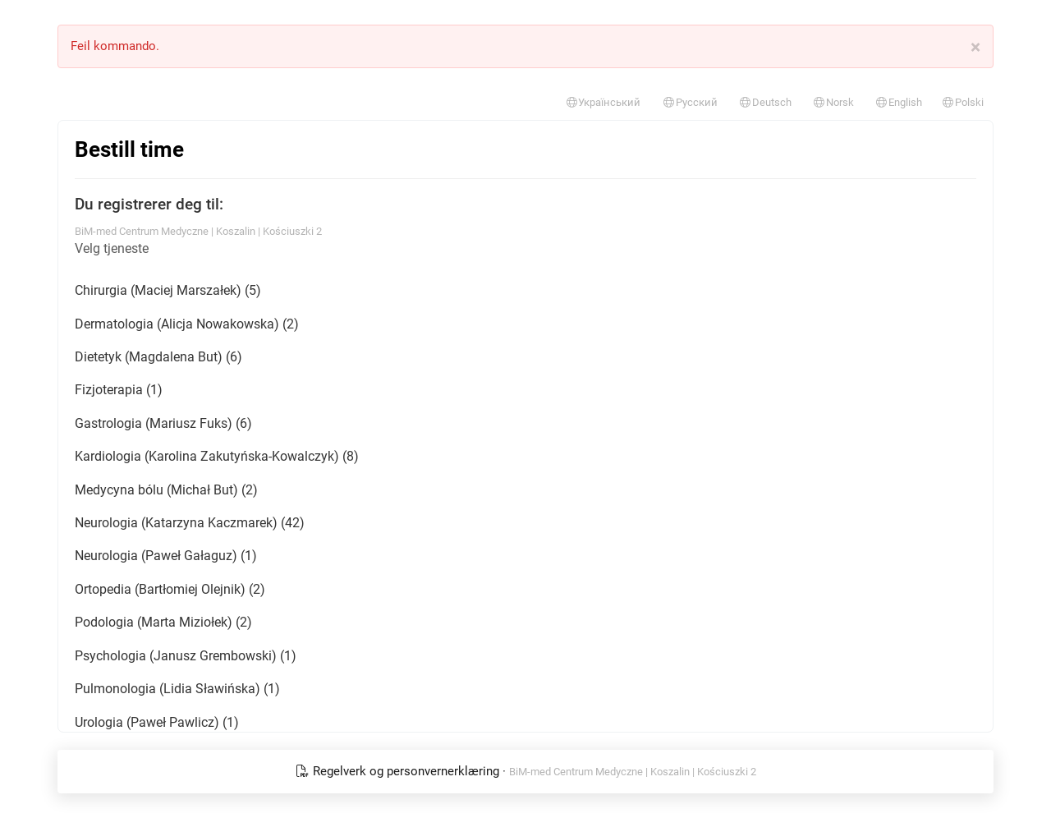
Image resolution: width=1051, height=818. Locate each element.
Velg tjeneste (112, 248)
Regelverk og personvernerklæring (399, 771)
